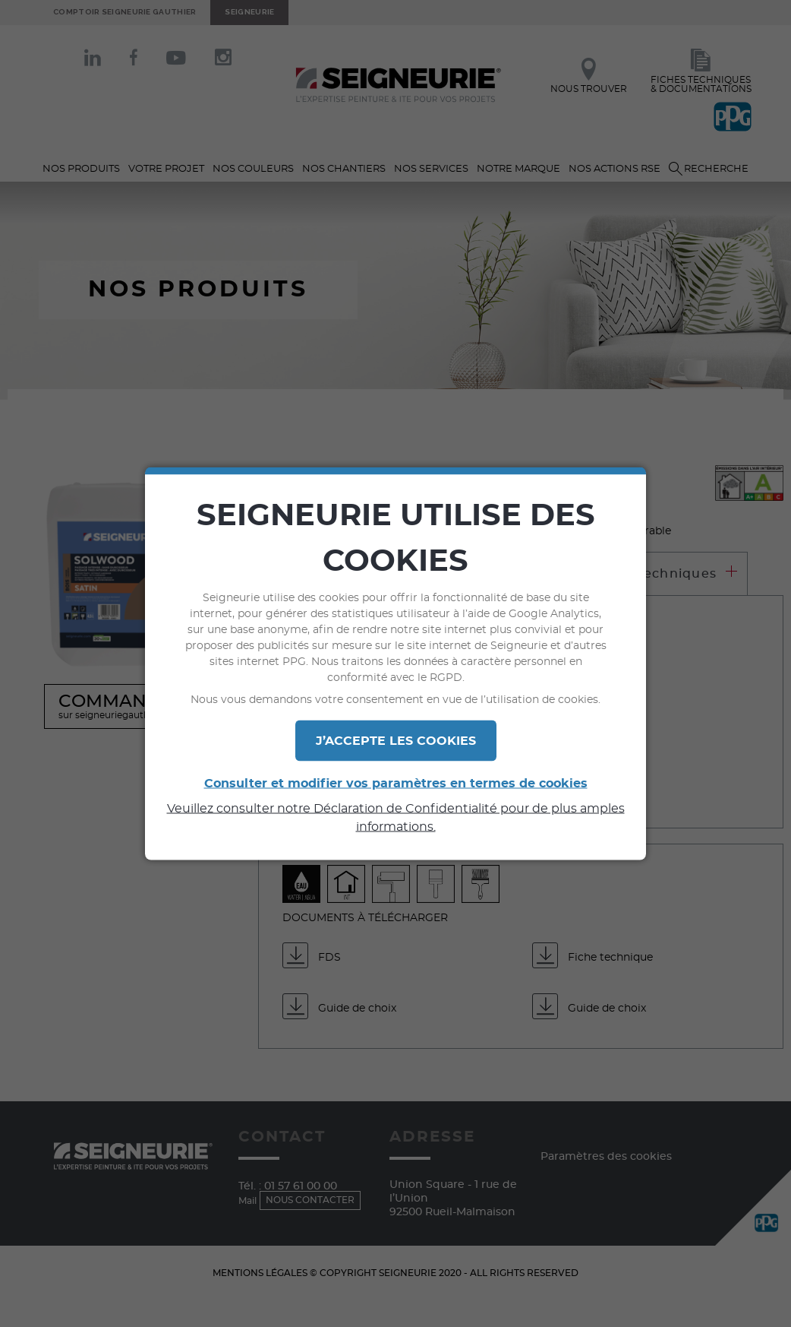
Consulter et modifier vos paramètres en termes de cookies (396, 784)
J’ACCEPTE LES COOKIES (396, 741)
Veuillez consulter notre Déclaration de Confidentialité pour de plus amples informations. (396, 818)
